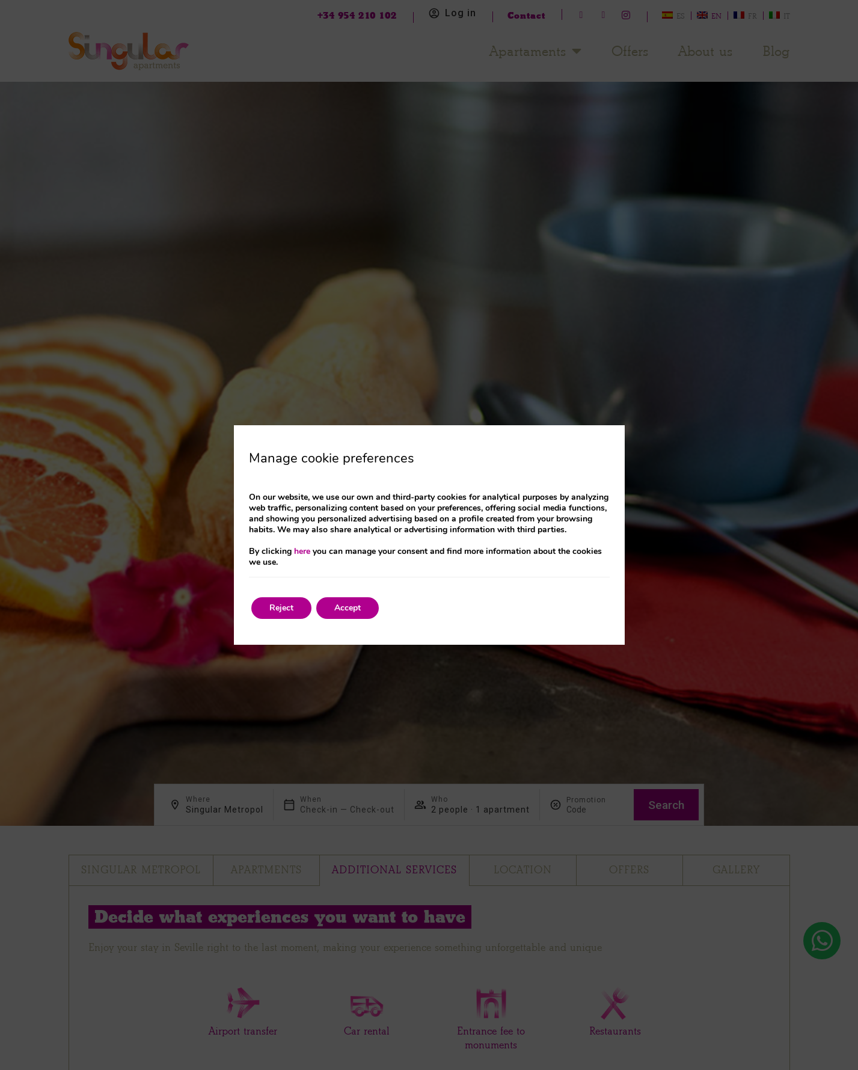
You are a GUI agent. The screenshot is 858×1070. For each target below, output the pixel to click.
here (302, 551)
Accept (347, 607)
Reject (281, 607)
